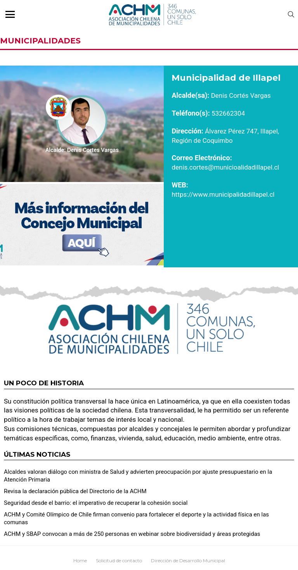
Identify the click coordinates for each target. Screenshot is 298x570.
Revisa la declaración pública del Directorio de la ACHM (75, 491)
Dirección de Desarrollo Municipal (188, 560)
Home (80, 560)
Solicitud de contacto (119, 560)
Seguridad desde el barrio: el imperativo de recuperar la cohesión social (95, 502)
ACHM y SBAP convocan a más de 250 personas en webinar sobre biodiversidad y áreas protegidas (132, 533)
